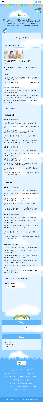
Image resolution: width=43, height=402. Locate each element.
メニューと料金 (10, 376)
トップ (12, 370)
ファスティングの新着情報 (24, 370)
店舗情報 (24, 386)
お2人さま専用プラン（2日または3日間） (18, 61)
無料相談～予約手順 (34, 373)
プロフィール (32, 386)
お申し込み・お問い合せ (13, 386)
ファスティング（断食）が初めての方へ (14, 373)
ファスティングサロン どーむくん (17, 399)
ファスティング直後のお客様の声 (26, 376)
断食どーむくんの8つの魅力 (21, 380)
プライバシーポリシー (21, 390)
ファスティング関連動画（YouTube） (21, 383)
